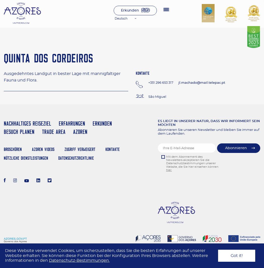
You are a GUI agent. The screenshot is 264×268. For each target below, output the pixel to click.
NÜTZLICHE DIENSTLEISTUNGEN (26, 158)
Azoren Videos (43, 149)
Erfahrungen (72, 123)
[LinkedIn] (38, 181)
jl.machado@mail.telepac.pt (201, 82)
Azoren (80, 132)
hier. (169, 170)
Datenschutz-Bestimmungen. (79, 260)
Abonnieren (236, 148)
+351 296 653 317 (160, 82)
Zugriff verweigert (79, 149)
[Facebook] (5, 181)
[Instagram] (15, 181)
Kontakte (112, 149)
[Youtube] (26, 181)
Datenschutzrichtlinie (76, 158)
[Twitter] (49, 181)
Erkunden (130, 10)
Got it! (237, 256)
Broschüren (13, 149)
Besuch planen (19, 132)
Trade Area (53, 132)
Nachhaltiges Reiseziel (27, 123)
